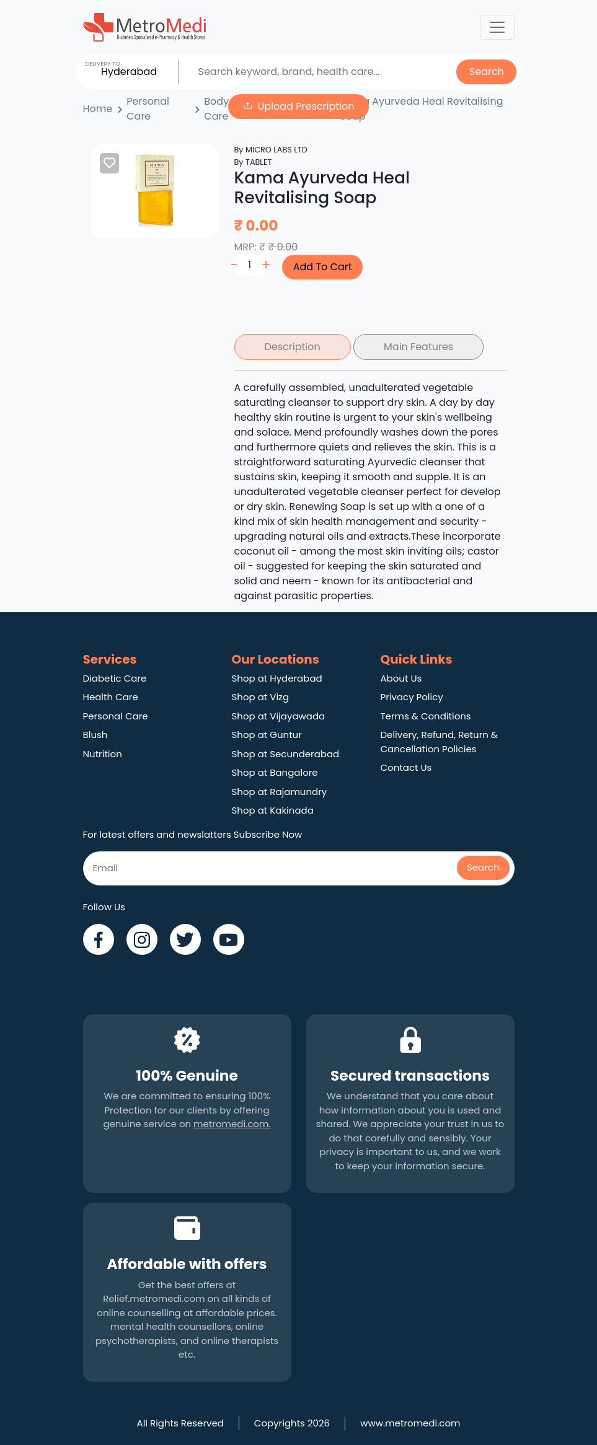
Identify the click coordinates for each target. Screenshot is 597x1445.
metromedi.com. (231, 1123)
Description (293, 347)
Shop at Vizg (261, 696)
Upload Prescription (306, 106)
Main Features (418, 347)
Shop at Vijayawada (278, 715)
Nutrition (102, 753)
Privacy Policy (412, 696)
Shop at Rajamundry (279, 791)
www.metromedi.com (410, 1423)
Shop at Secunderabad (286, 753)
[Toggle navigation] (497, 27)
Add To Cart (322, 267)
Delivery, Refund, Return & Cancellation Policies (439, 741)
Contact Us (406, 767)
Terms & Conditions (426, 715)
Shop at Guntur (267, 734)
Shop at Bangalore (275, 772)
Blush (95, 734)
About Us (401, 678)
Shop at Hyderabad (277, 678)
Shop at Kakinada (273, 810)
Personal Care (115, 715)
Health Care (110, 696)
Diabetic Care (115, 678)
